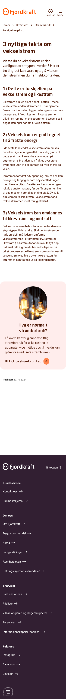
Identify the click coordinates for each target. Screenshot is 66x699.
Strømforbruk (43, 25)
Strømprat (22, 25)
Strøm (6, 25)
